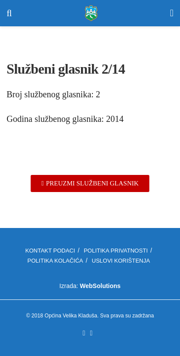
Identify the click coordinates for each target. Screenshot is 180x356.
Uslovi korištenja (121, 260)
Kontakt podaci (50, 250)
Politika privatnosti (116, 250)
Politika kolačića (55, 260)
